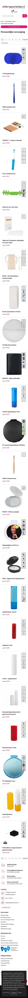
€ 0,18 (5, 143)
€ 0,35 (5, 852)
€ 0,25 (5, 347)
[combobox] (12, 15)
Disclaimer (3, 965)
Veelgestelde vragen (6, 928)
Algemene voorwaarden (7, 958)
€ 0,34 (5, 548)
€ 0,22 (5, 210)
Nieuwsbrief (4, 926)
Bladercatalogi (4, 915)
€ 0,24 (5, 245)
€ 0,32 (5, 581)
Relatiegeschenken (10, 21)
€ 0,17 (5, 109)
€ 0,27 (5, 414)
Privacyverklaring (5, 963)
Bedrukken (3, 922)
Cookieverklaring (5, 961)
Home (2, 21)
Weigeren (20, 992)
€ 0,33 (5, 648)
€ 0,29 (5, 514)
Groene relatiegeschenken (7, 919)
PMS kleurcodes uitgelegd (7, 924)
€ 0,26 (5, 381)
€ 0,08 (5, 76)
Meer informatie (6, 992)
